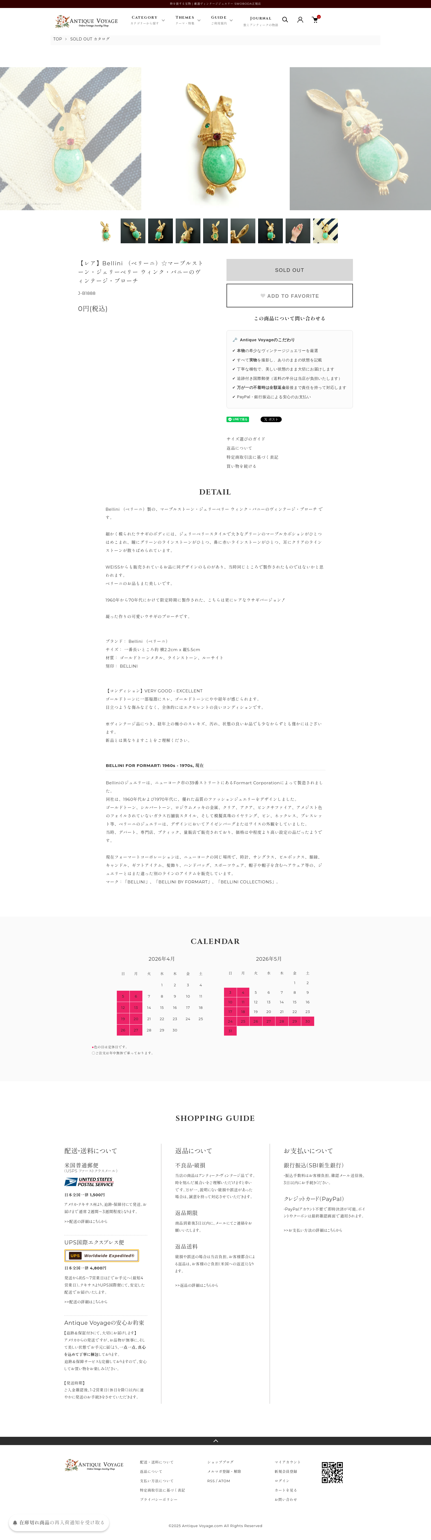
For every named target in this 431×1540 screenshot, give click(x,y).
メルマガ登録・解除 (224, 1471)
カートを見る (286, 1490)
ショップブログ (220, 1462)
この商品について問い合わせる (290, 319)
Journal (260, 22)
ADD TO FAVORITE (289, 296)
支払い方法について (157, 1481)
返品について (239, 448)
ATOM (224, 1481)
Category (144, 20)
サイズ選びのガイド (246, 439)
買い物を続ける (241, 466)
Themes (184, 20)
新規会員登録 (286, 1471)
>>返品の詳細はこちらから (196, 1285)
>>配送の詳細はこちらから (85, 1221)
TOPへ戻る (215, 1441)
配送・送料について (157, 1462)
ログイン (282, 1481)
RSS (211, 1481)
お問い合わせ (286, 1499)
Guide (219, 20)
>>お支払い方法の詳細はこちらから (313, 1230)
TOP (57, 39)
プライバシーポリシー (159, 1499)
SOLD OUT (289, 270)
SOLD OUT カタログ (90, 39)
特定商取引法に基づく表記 (252, 457)
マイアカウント (288, 1462)
